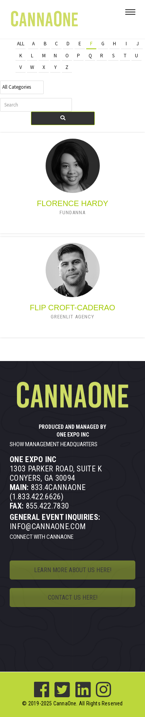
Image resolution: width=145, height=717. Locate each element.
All (20, 43)
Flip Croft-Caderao (72, 307)
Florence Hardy (72, 203)
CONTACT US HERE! (72, 597)
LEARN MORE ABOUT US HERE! (72, 570)
